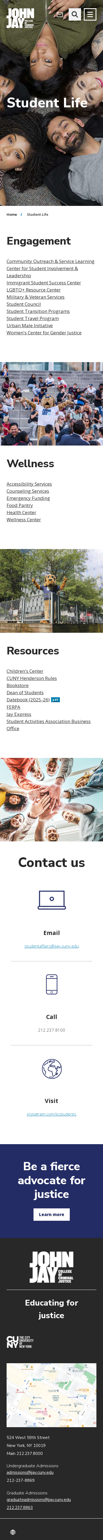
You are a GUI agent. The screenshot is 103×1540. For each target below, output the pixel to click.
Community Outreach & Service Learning (50, 261)
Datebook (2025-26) (33, 699)
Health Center (21, 512)
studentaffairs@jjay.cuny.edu (51, 946)
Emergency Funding (28, 498)
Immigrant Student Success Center (44, 282)
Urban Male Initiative (30, 325)
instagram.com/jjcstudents (51, 1114)
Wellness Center (24, 519)
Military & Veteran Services (36, 297)
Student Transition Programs (38, 311)
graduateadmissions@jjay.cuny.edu (39, 1499)
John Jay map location (51, 1395)
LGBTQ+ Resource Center (34, 290)
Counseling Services (28, 491)
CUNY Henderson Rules (32, 678)
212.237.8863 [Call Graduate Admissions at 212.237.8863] (20, 1507)
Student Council (24, 304)
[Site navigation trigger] (90, 14)
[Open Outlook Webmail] (60, 14)
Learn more (51, 1214)
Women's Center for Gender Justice (44, 332)
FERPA (13, 707)
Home (12, 214)
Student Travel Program (33, 318)
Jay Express (19, 714)
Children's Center (25, 671)
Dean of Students (25, 692)
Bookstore (18, 685)
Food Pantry (20, 505)
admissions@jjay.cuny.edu (30, 1472)
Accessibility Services (29, 484)
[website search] (75, 14)
